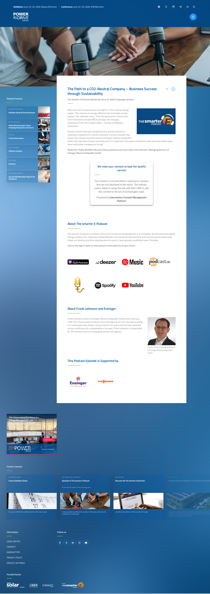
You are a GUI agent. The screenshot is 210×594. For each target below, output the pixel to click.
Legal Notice (13, 541)
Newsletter (13, 552)
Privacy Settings (16, 563)
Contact (11, 546)
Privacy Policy (14, 557)
